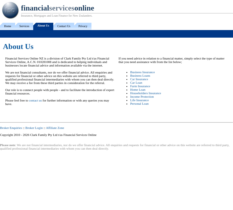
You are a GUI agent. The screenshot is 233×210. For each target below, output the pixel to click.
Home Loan (137, 89)
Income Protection (142, 96)
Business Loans (140, 75)
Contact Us (63, 26)
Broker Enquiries (11, 128)
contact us (35, 100)
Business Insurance (142, 72)
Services (24, 26)
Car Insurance (139, 79)
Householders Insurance (145, 93)
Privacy (82, 26)
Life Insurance (139, 100)
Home (7, 26)
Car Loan (136, 82)
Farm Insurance (140, 86)
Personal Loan (139, 103)
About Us (43, 25)
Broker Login (34, 128)
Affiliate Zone (55, 128)
